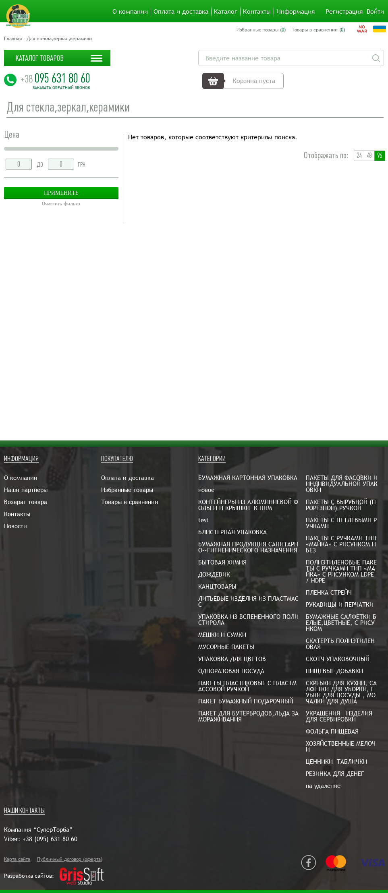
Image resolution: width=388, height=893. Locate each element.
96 (379, 155)
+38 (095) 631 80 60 (50, 838)
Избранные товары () (261, 29)
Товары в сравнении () (318, 29)
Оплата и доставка (181, 11)
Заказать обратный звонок (61, 88)
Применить (61, 193)
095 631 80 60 (55, 78)
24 (359, 155)
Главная (13, 38)
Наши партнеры (26, 490)
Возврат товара (25, 502)
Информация (295, 11)
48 (369, 155)
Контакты (257, 11)
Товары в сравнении (129, 502)
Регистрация (344, 11)
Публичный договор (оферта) (69, 859)
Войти (375, 11)
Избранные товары (127, 490)
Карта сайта (17, 859)
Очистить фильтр (61, 203)
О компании (130, 11)
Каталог (225, 11)
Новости (15, 526)
